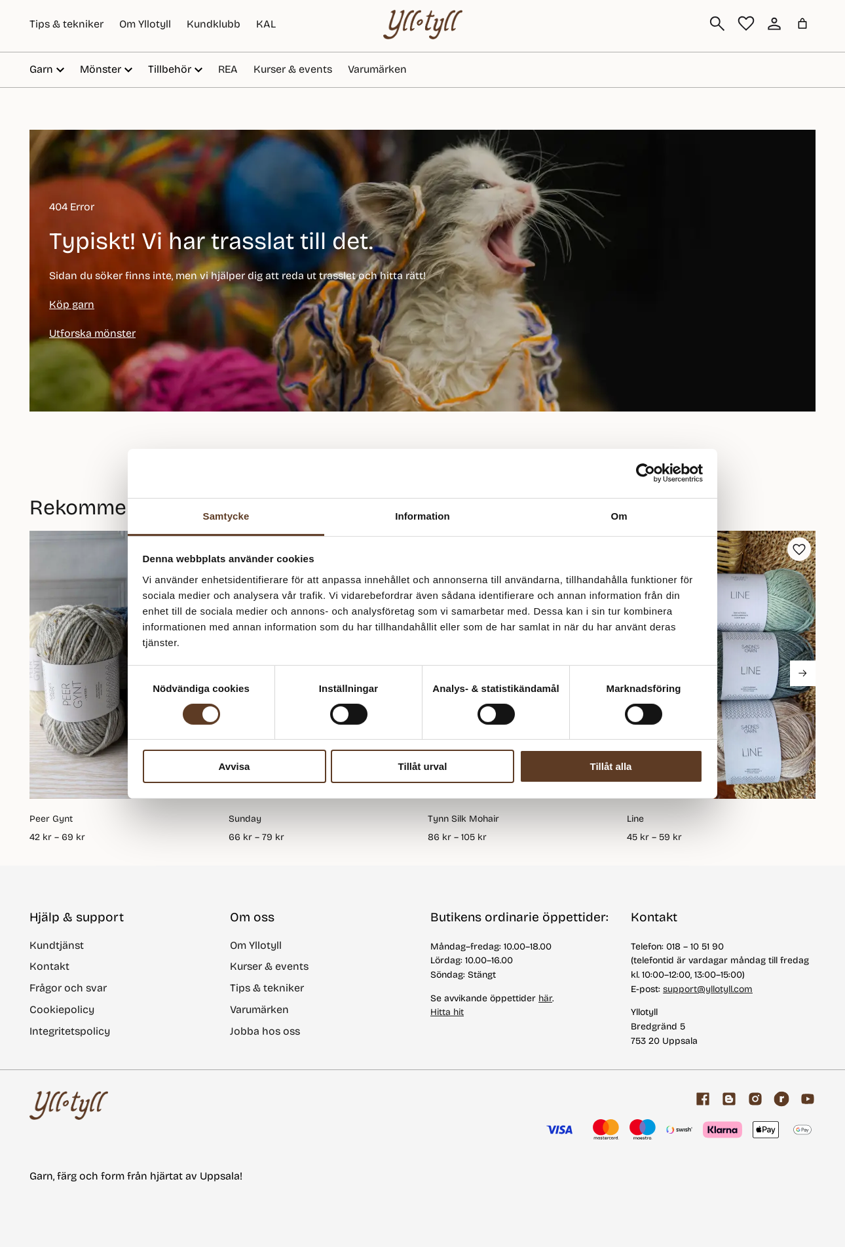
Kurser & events (293, 69)
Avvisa (234, 766)
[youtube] (808, 1099)
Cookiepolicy (61, 1009)
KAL (266, 24)
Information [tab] (422, 515)
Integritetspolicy (69, 1031)
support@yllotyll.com (708, 989)
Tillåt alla (611, 766)
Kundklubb (213, 24)
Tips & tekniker (66, 24)
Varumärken (377, 69)
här (545, 998)
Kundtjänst (56, 945)
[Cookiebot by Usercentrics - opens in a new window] (645, 473)
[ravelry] (781, 1099)
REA (228, 69)
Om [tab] (618, 515)
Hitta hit (447, 1012)
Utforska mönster (92, 333)
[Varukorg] (802, 23)
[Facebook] (703, 1099)
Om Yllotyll (145, 24)
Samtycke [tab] (226, 515)
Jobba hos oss (265, 1031)
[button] (799, 549)
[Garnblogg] (729, 1099)
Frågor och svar (68, 988)
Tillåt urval (422, 766)
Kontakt (49, 966)
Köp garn (71, 304)
